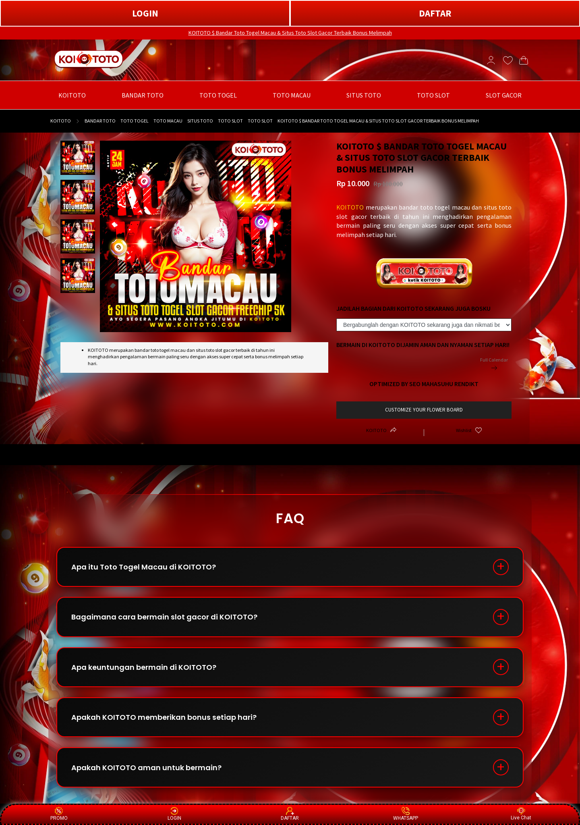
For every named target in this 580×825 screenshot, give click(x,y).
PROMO (59, 814)
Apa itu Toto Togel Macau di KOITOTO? (143, 567)
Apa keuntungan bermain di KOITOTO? (143, 668)
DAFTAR (435, 13)
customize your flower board (424, 409)
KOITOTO (60, 121)
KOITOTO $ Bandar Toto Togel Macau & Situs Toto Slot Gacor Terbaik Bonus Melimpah (290, 32)
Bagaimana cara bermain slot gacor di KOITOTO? (164, 617)
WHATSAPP (405, 814)
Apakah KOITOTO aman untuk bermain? (146, 768)
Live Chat (521, 814)
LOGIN (145, 13)
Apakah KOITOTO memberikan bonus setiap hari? (164, 718)
